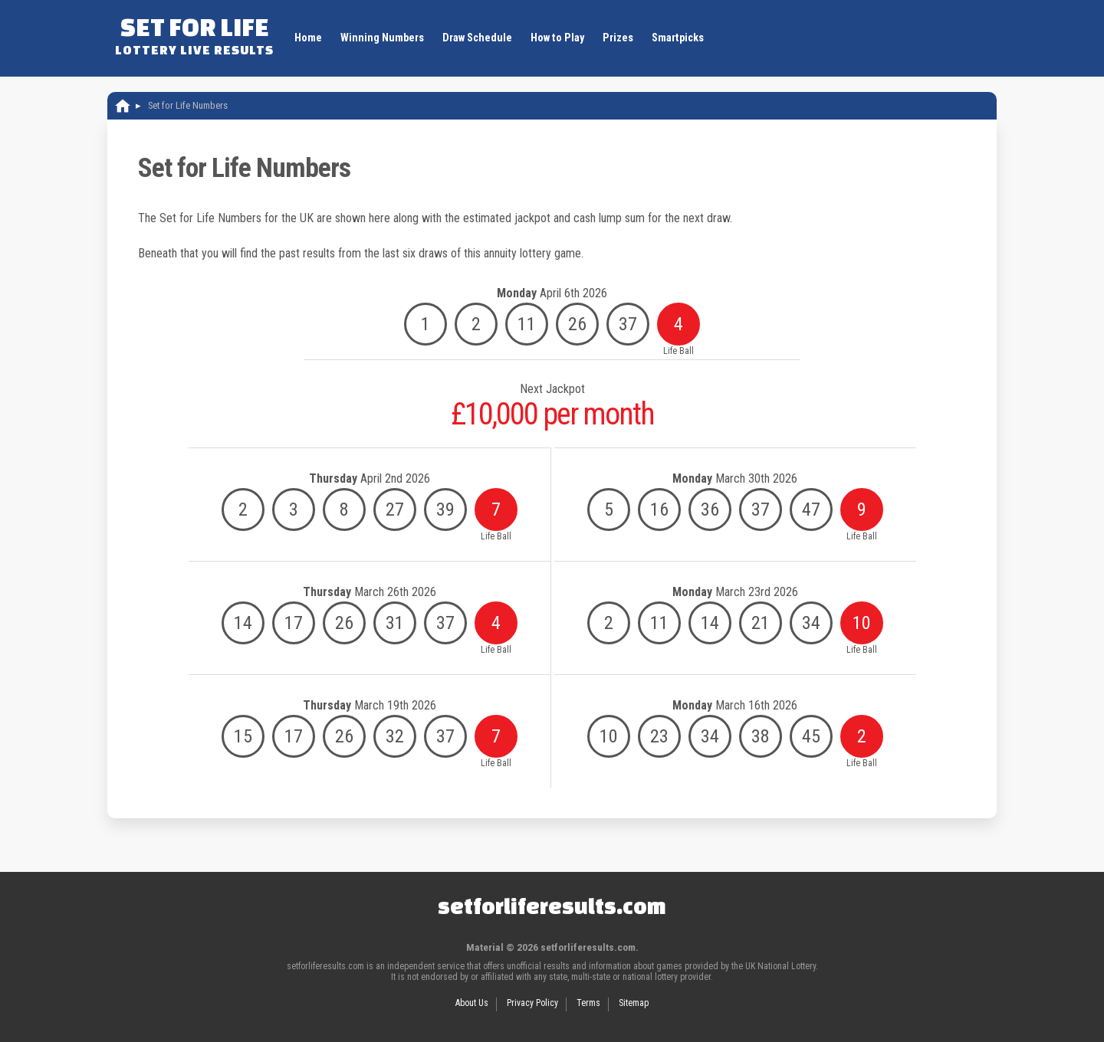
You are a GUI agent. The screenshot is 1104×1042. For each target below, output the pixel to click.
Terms (588, 1003)
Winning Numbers (382, 37)
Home (308, 37)
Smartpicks (678, 37)
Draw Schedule (477, 37)
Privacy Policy (532, 1003)
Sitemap (634, 1003)
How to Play (557, 37)
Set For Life (194, 34)
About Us (471, 1003)
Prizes (618, 37)
